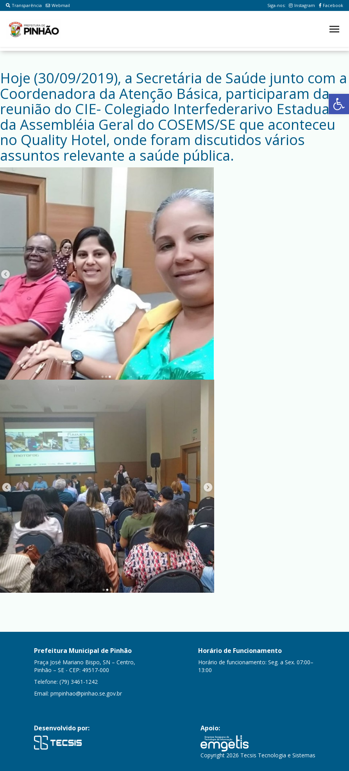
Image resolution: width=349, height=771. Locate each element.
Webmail (58, 5)
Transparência (24, 5)
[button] (339, 104)
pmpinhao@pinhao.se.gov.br (86, 693)
